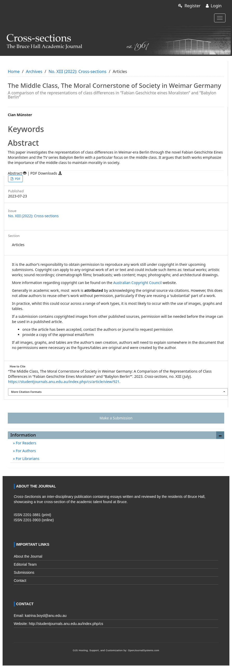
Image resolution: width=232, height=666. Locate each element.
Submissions (24, 572)
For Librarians (27, 458)
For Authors (25, 450)
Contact (20, 580)
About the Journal (28, 556)
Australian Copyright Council (137, 282)
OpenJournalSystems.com (143, 650)
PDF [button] (17, 179)
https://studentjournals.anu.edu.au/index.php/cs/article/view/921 (63, 381)
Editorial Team (25, 564)
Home (14, 71)
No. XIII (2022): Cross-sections (77, 71)
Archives (34, 71)
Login (214, 6)
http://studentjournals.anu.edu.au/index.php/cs (66, 624)
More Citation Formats (26, 392)
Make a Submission (116, 418)
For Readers (25, 442)
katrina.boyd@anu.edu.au (46, 616)
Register (189, 6)
